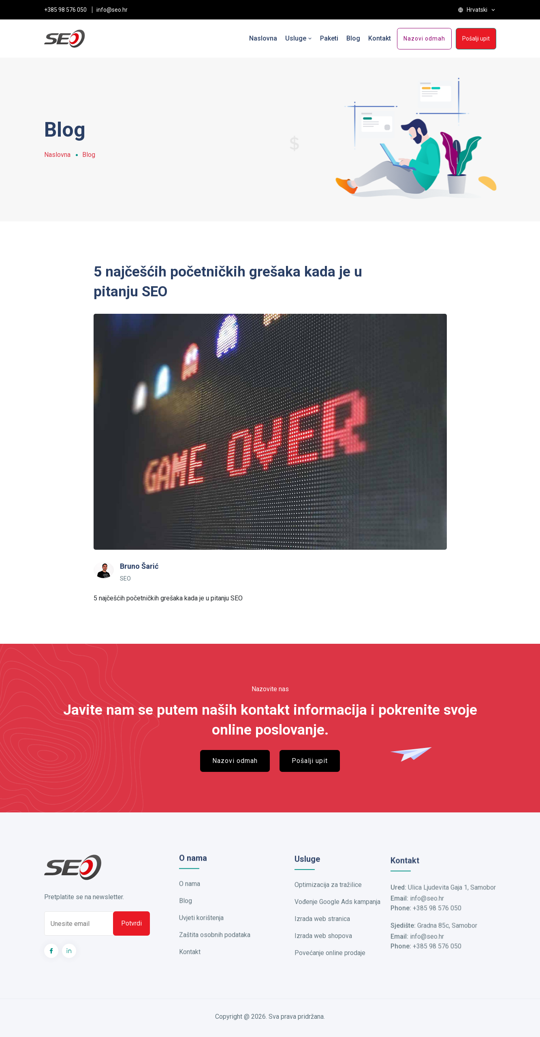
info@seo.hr (112, 9)
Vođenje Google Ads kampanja (338, 915)
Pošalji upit (476, 38)
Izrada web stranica (322, 932)
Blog (353, 38)
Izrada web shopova (323, 949)
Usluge (298, 38)
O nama (189, 894)
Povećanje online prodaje (330, 966)
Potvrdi (131, 934)
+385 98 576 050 (65, 9)
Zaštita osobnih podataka (214, 945)
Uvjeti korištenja (201, 928)
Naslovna (263, 38)
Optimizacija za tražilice (328, 898)
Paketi (329, 38)
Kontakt (379, 38)
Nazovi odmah (424, 38)
